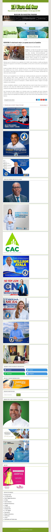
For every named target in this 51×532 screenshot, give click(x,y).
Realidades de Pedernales (10, 519)
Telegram (30, 373)
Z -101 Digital (7, 510)
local (26, 39)
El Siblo (6, 500)
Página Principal (19, 105)
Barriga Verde (7, 494)
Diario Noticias (7, 501)
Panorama (6, 516)
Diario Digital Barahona (10, 498)
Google (6, 505)
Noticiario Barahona (9, 503)
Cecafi (5, 517)
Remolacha (7, 512)
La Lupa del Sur (8, 496)
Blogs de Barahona (8, 514)
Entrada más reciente (10, 105)
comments (19, 45)
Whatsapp (8, 373)
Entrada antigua (43, 105)
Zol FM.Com (7, 507)
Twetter (30, 370)
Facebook (8, 370)
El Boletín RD (7, 508)
